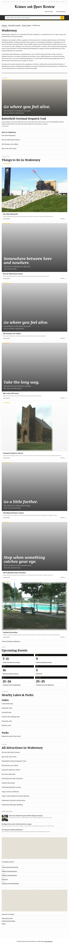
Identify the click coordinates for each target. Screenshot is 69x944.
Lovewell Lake (6, 712)
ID (33, 1)
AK (6, 1)
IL (35, 1)
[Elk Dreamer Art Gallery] (34, 307)
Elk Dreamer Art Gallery (10, 144)
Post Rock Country (14, 25)
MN (63, 1)
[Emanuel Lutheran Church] (34, 427)
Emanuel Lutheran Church (13, 453)
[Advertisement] (34, 848)
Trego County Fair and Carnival (10, 867)
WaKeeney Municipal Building (12, 805)
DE (22, 1)
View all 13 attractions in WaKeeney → (11, 641)
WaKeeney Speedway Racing (9, 871)
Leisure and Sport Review (34, 6)
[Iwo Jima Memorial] (34, 187)
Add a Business (61, 11)
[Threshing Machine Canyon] (34, 486)
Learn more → (6, 126)
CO (17, 1)
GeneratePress (48, 941)
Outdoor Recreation (10, 632)
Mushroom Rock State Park (11, 736)
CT (20, 1)
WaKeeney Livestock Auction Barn (13, 800)
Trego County (26, 25)
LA (48, 1)
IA (40, 1)
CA (14, 1)
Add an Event (49, 11)
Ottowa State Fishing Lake (11, 717)
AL (3, 1)
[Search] (62, 17)
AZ (8, 1)
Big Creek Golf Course (9, 148)
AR (11, 1)
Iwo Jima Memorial (8, 135)
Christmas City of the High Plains (10, 883)
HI (30, 1)
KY (46, 1)
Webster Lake (6, 725)
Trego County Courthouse (10, 792)
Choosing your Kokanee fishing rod (12, 830)
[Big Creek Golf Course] (34, 367)
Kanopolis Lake (7, 708)
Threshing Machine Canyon (13, 513)
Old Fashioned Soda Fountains (14, 573)
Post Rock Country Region (8, 921)
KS (43, 1)
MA (57, 1)
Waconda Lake (7, 721)
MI (60, 1)
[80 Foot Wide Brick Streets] (34, 247)
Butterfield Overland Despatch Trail (24, 118)
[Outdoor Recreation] (34, 606)
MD (54, 1)
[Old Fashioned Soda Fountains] (34, 546)
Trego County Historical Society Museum (15, 796)
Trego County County (7, 918)
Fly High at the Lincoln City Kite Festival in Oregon (17, 824)
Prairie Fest (5, 879)
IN (38, 1)
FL (25, 1)
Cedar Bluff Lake (7, 704)
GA (28, 1)
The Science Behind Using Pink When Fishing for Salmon (26, 816)
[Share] (63, 219)
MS (66, 1)
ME (51, 1)
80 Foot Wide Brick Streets (11, 140)
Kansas (4, 25)
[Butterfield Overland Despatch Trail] (34, 98)
